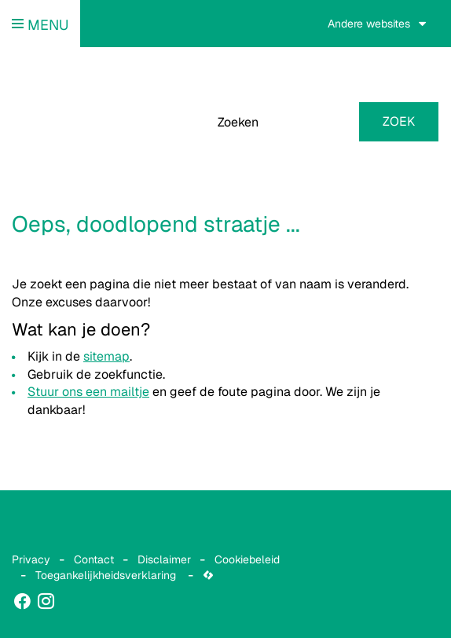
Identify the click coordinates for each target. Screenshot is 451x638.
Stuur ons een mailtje (88, 391)
